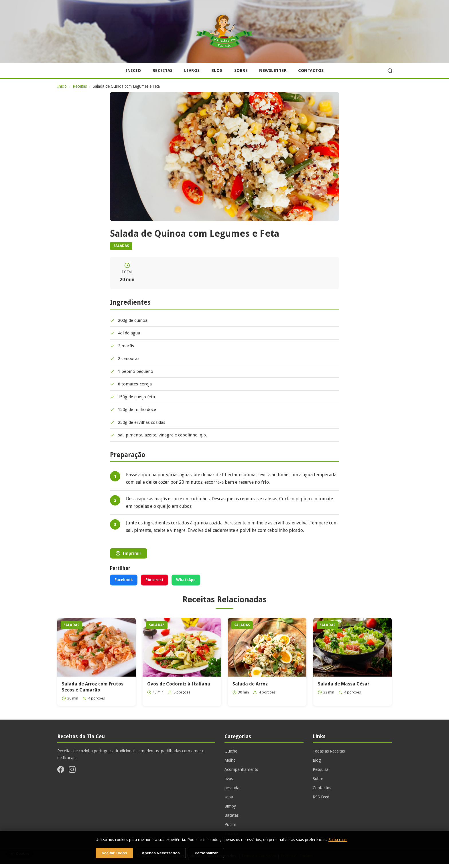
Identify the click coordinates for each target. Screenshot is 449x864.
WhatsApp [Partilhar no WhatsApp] (186, 579)
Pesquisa (320, 769)
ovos (228, 778)
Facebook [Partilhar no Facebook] (124, 579)
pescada (231, 787)
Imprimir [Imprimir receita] (128, 553)
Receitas (163, 70)
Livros (192, 70)
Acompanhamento (241, 769)
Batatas (231, 815)
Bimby (230, 806)
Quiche (230, 751)
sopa (228, 797)
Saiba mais (337, 839)
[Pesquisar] (390, 70)
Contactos (311, 70)
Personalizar (206, 853)
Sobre (241, 70)
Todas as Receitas (329, 751)
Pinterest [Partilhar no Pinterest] (154, 579)
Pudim (230, 824)
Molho (230, 760)
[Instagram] (72, 770)
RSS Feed (321, 797)
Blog (217, 70)
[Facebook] (60, 770)
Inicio (133, 70)
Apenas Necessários (161, 853)
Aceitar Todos (114, 853)
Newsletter (273, 70)
